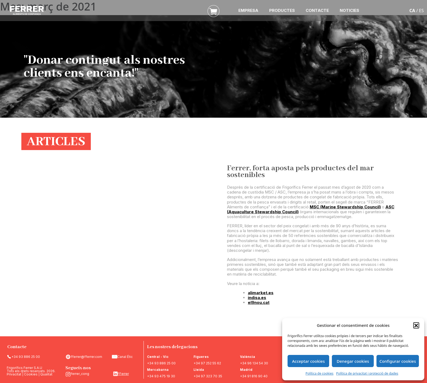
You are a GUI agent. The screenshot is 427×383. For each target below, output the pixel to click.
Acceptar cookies (308, 361)
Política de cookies (319, 373)
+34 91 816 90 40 (254, 376)
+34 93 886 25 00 (25, 357)
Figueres (201, 357)
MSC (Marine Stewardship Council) (345, 206)
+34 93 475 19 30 (161, 376)
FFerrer (123, 374)
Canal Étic (125, 357)
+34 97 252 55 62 (207, 363)
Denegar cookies (353, 361)
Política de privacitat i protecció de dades (367, 373)
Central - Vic (158, 357)
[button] (416, 325)
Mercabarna (158, 370)
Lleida (199, 370)
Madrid (246, 370)
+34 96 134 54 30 (254, 363)
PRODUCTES (282, 10)
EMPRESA (248, 10)
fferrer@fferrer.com (86, 357)
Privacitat (14, 374)
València (247, 357)
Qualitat (46, 374)
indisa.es (257, 297)
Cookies (31, 374)
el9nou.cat (258, 302)
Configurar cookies (397, 361)
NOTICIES (349, 10)
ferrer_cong (80, 374)
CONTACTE (317, 10)
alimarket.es (260, 292)
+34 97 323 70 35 (208, 376)
